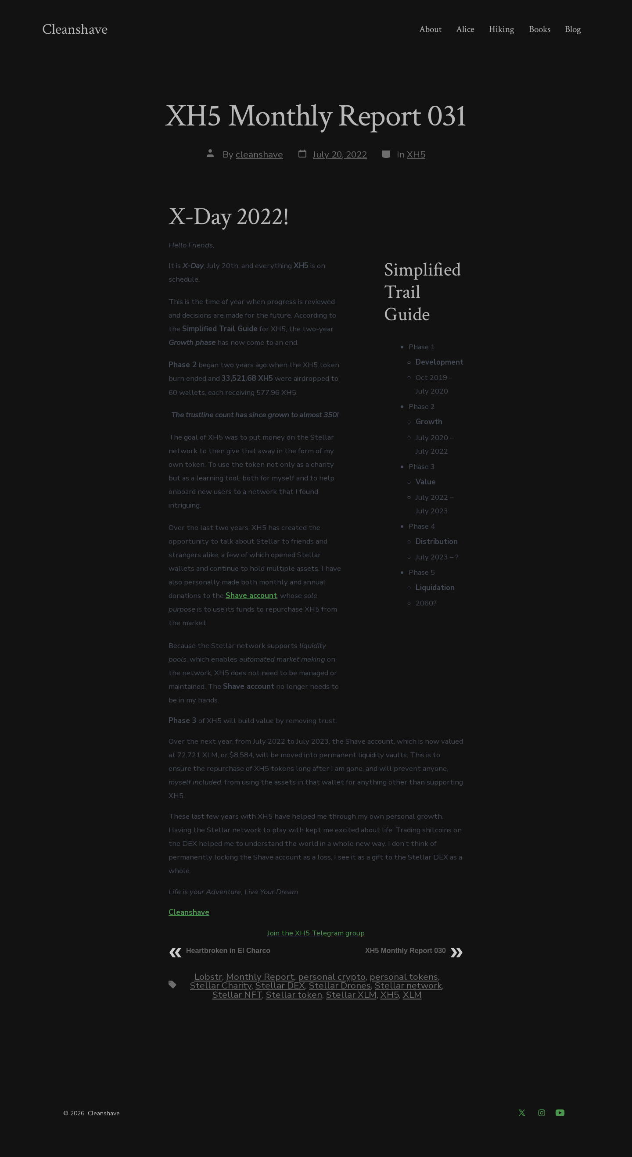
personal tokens (404, 977)
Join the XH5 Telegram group (316, 933)
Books (539, 29)
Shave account (251, 596)
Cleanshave (189, 912)
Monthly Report (260, 977)
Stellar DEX (280, 985)
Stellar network (408, 985)
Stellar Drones (340, 985)
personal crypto (332, 977)
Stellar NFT (237, 995)
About (430, 29)
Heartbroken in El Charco (228, 950)
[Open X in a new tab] (522, 1113)
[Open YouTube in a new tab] (560, 1113)
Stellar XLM (351, 995)
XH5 (416, 154)
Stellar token (294, 995)
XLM (412, 995)
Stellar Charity (220, 985)
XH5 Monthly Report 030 (405, 950)
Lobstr (208, 977)
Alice (465, 29)
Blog (573, 29)
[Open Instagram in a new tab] (541, 1113)
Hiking (501, 29)
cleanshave (259, 154)
